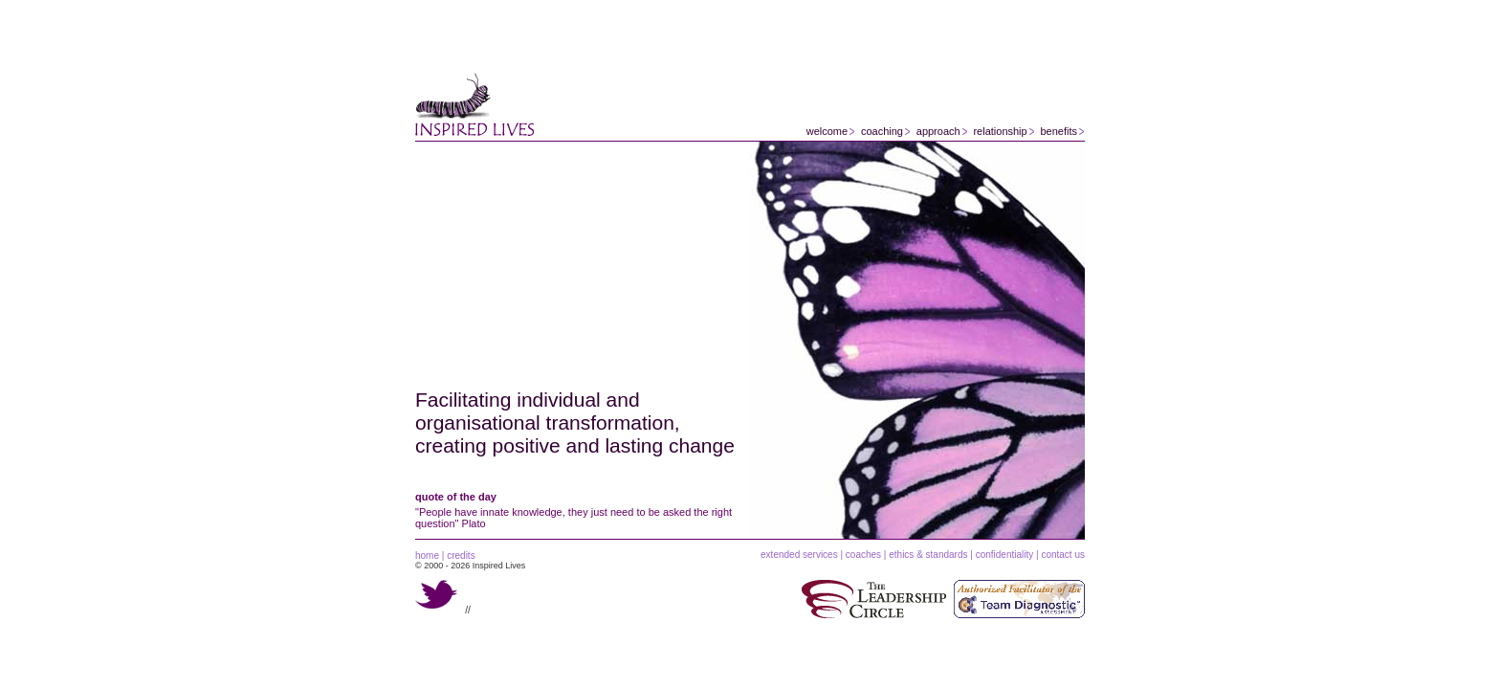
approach (938, 131)
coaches (863, 554)
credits (460, 555)
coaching (882, 131)
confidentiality (1005, 554)
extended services (799, 554)
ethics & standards (928, 554)
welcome (827, 131)
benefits (1058, 131)
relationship (999, 131)
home (427, 555)
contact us (1063, 554)
